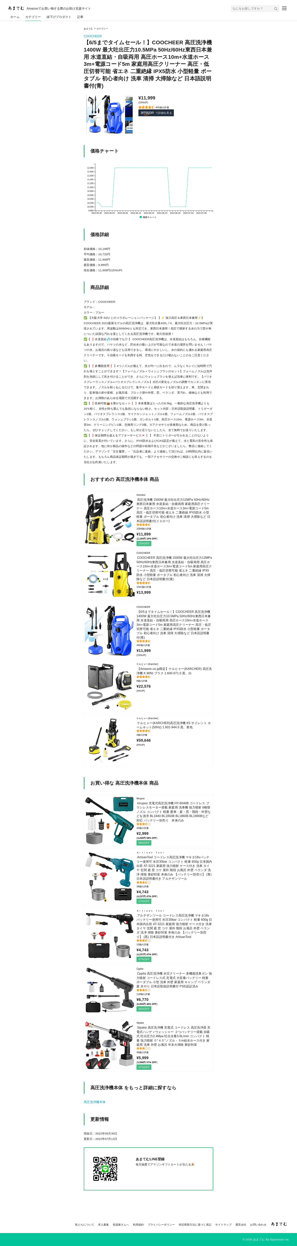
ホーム (15, 17)
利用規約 (138, 1224)
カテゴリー (33, 17)
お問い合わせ (258, 1224)
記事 (80, 17)
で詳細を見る (156, 113)
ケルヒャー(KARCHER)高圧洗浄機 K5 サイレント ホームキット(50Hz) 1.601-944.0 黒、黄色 (173, 725)
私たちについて (84, 1224)
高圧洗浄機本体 (94, 1102)
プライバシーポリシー (161, 1224)
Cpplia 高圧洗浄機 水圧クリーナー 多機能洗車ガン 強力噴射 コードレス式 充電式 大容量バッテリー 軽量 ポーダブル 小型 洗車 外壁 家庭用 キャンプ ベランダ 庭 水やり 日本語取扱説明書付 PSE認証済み (174, 980)
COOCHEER (93, 36)
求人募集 (103, 1224)
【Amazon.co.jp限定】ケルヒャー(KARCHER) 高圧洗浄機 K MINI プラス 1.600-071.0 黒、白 (174, 671)
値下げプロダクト (59, 17)
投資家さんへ (121, 1224)
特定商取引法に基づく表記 (195, 1224)
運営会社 (240, 1224)
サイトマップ (223, 1224)
